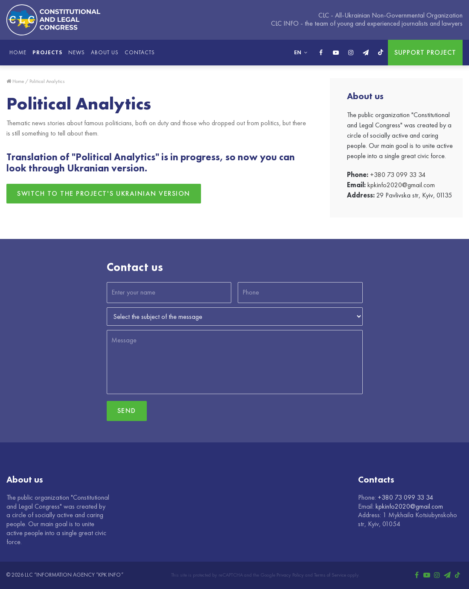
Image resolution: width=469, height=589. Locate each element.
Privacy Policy (290, 574)
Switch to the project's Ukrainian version (103, 193)
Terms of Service (330, 574)
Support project (425, 52)
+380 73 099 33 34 (397, 174)
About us (105, 52)
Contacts (140, 52)
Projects (47, 52)
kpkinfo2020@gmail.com (401, 184)
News (76, 52)
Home (17, 52)
